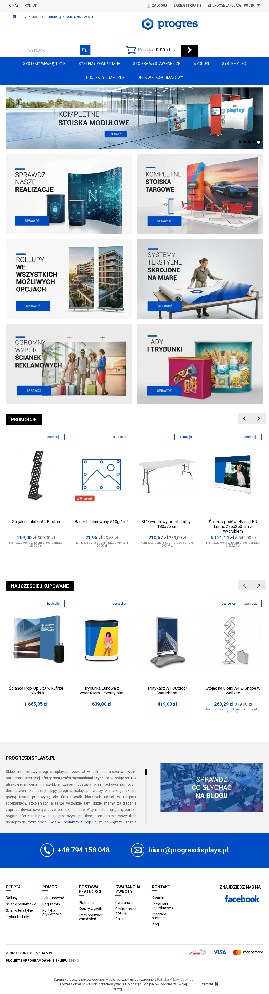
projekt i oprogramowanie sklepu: (42, 960)
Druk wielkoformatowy (160, 77)
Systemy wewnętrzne (44, 63)
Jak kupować (53, 898)
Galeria (121, 919)
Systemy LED (234, 63)
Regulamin (51, 904)
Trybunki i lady (17, 917)
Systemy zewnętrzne (99, 63)
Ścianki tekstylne (19, 910)
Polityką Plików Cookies (175, 979)
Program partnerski (160, 916)
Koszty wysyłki (91, 909)
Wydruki (201, 63)
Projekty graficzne (105, 77)
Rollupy (12, 898)
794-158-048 (34, 17)
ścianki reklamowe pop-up (73, 822)
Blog (155, 924)
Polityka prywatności (52, 912)
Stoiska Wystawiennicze (156, 63)
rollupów (38, 816)
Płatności (86, 902)
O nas (13, 5)
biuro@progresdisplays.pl (71, 17)
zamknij (210, 983)
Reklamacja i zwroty (125, 911)
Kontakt (32, 5)
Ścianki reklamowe (21, 904)
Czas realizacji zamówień (90, 917)
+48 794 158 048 (84, 850)
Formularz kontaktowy (163, 906)
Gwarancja (124, 902)
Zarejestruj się (187, 5)
